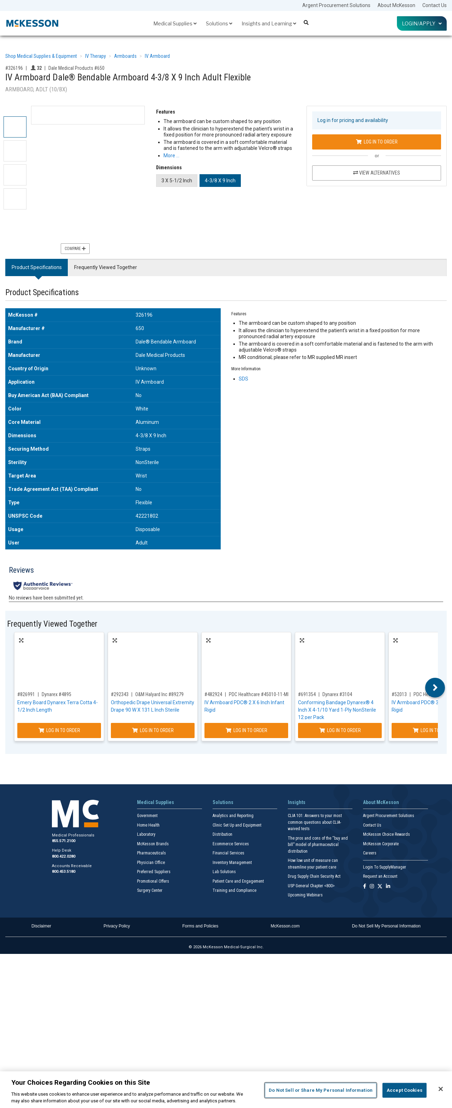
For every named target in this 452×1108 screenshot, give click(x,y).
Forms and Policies (200, 926)
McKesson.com (285, 926)
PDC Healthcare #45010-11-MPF (260, 694)
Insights (296, 802)
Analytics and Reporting (233, 815)
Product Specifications (37, 267)
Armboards (125, 56)
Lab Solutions (224, 871)
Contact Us (434, 5)
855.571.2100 (63, 841)
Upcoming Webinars (305, 895)
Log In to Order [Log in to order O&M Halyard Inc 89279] (153, 730)
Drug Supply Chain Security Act (314, 876)
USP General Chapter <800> (311, 885)
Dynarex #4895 (56, 694)
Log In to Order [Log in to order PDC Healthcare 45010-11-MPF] (246, 730)
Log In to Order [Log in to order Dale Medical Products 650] (377, 142)
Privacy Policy (116, 926)
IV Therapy (95, 56)
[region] (226, 1089)
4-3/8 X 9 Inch (220, 180)
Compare (75, 248)
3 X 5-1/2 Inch (176, 180)
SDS (243, 379)
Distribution (222, 834)
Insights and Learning (269, 23)
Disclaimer (41, 926)
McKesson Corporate (381, 843)
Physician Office (151, 862)
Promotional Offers (153, 881)
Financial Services (228, 853)
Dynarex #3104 (337, 694)
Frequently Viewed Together (105, 267)
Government (147, 815)
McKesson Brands (153, 843)
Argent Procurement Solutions (336, 5)
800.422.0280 (63, 856)
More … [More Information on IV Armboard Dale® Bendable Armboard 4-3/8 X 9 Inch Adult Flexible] (171, 155)
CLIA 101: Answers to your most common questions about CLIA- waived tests (315, 822)
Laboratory (146, 834)
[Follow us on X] (379, 886)
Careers (369, 853)
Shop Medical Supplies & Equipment (41, 56)
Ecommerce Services (231, 843)
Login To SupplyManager (384, 867)
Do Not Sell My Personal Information (386, 926)
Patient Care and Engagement (238, 881)
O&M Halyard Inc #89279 (159, 694)
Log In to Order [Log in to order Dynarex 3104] (340, 730)
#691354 (307, 694)
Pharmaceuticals (151, 853)
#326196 (14, 68)
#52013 (399, 694)
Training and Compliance (234, 890)
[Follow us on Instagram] (372, 886)
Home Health (148, 825)
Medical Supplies (175, 23)
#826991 (26, 694)
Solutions (219, 23)
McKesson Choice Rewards (386, 834)
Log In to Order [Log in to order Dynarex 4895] (59, 730)
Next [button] (435, 687)
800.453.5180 (63, 871)
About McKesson (396, 5)
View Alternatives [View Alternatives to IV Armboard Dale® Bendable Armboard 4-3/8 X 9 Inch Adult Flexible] (376, 173)
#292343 (120, 694)
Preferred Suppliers (154, 871)
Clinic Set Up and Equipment (237, 825)
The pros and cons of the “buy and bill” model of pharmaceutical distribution (318, 845)
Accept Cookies (404, 1090)
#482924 (213, 694)
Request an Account (380, 876)
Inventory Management (232, 862)
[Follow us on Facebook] (364, 886)
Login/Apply (422, 23)
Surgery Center (149, 890)
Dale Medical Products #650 (76, 68)
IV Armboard (157, 56)
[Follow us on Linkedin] (388, 886)
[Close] (440, 1089)
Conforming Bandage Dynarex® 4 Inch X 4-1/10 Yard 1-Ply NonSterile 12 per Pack (337, 710)
